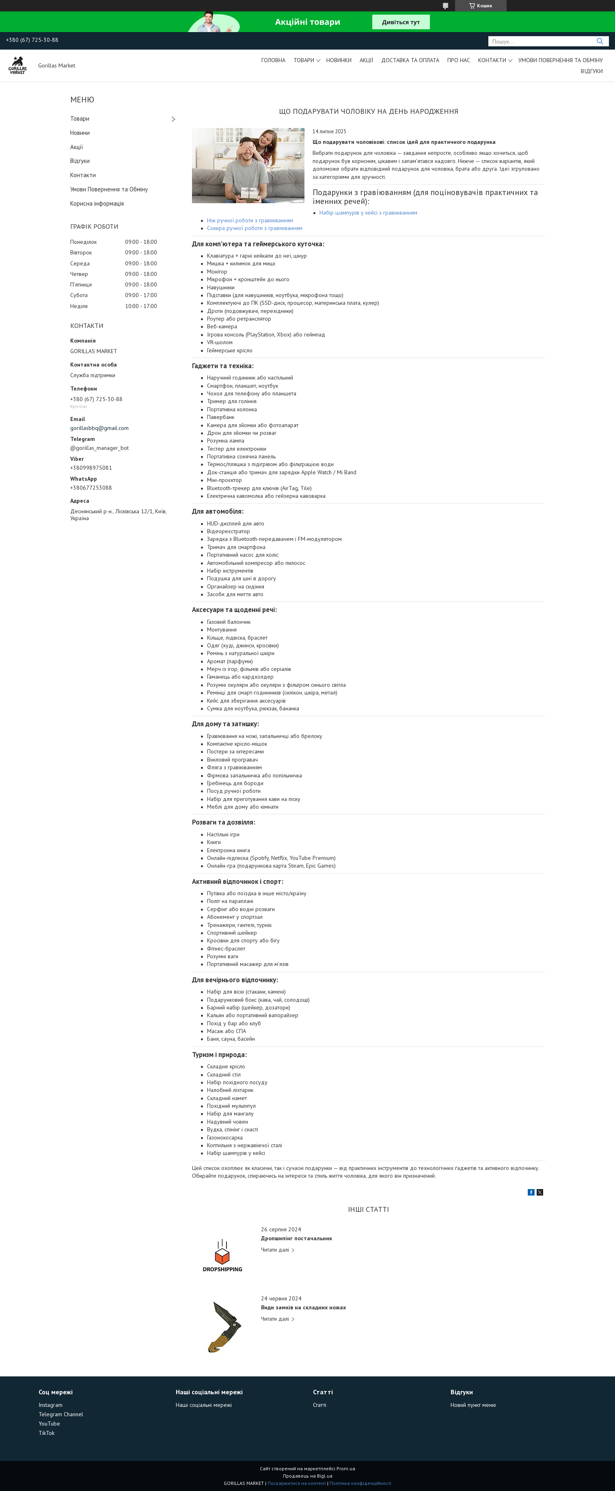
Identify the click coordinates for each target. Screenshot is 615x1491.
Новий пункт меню (473, 1405)
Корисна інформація (97, 203)
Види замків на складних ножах (303, 1307)
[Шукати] (600, 41)
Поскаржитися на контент (297, 1483)
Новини (80, 133)
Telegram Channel (61, 1414)
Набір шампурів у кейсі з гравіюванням (368, 212)
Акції (366, 60)
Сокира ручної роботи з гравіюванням (254, 228)
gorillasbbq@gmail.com (99, 428)
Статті (319, 1405)
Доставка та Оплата (410, 60)
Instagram (51, 1405)
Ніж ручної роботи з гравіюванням (250, 220)
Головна (273, 60)
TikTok (46, 1433)
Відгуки (592, 71)
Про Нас (458, 60)
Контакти (492, 60)
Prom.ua (346, 1468)
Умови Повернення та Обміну (560, 60)
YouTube (49, 1423)
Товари (303, 60)
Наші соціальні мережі (204, 1405)
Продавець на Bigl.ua (307, 1476)
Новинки (339, 60)
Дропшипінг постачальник (296, 1238)
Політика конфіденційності (360, 1483)
